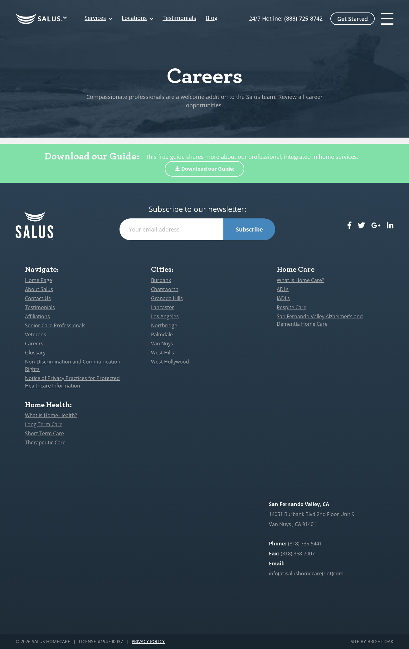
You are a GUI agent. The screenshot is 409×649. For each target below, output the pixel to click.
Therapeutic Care (45, 442)
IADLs (283, 298)
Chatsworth (164, 289)
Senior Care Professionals (55, 325)
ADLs (283, 289)
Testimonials (179, 18)
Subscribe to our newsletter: (197, 209)
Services (95, 18)
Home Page (38, 280)
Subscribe (249, 229)
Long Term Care (43, 424)
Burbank (161, 280)
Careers (34, 343)
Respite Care (291, 307)
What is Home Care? (300, 280)
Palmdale (162, 334)
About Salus (39, 289)
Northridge (164, 325)
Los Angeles (165, 316)
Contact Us (38, 298)
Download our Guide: (204, 168)
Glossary (35, 352)
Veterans (35, 334)
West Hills (162, 352)
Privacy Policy (148, 641)
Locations (134, 18)
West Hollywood (170, 361)
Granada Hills (167, 298)
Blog (211, 18)
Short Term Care (44, 433)
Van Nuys (162, 343)
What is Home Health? (51, 415)
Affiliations (37, 316)
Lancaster (162, 307)
